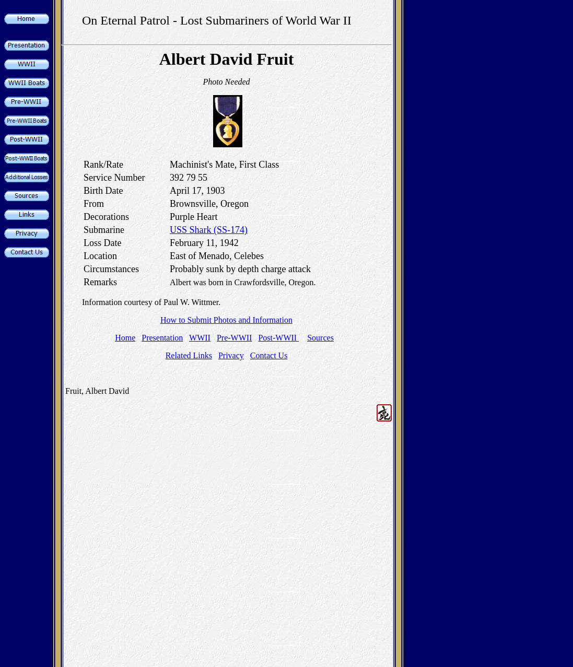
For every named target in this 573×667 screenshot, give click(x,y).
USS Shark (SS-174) (209, 230)
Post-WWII (278, 337)
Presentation (162, 337)
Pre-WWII (234, 337)
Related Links (189, 355)
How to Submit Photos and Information (226, 319)
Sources (320, 337)
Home (125, 337)
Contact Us (269, 355)
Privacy (231, 355)
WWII (200, 337)
